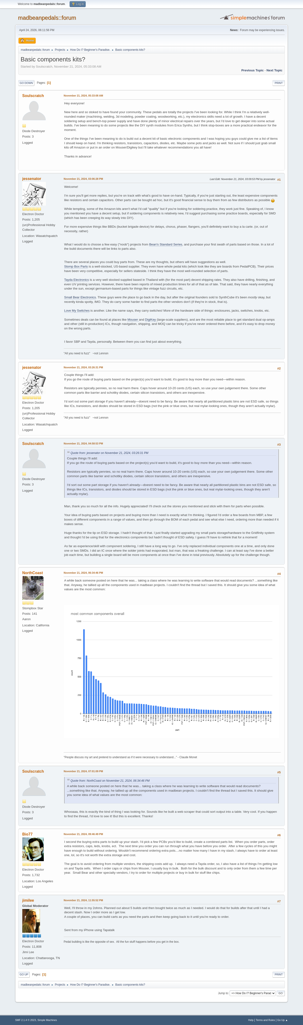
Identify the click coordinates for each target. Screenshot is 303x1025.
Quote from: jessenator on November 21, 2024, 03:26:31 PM (109, 453)
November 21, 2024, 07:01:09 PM (83, 771)
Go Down (26, 83)
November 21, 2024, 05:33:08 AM (83, 95)
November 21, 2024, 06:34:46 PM (83, 572)
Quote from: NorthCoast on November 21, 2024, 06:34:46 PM (110, 780)
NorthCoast (32, 573)
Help (251, 1020)
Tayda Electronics (76, 280)
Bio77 (27, 834)
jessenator (31, 179)
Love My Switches (76, 310)
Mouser (133, 319)
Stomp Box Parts (76, 266)
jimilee (28, 900)
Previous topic (252, 70)
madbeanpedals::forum (47, 17)
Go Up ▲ (282, 1020)
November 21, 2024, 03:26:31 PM (83, 367)
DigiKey (151, 319)
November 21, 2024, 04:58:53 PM (83, 443)
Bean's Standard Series (165, 244)
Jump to (223, 993)
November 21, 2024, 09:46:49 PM (83, 834)
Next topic (274, 70)
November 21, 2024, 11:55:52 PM (83, 900)
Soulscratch (33, 96)
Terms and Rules (265, 1020)
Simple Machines (47, 1020)
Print (279, 83)
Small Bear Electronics (80, 297)
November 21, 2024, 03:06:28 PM (83, 178)
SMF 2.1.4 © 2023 (25, 1020)
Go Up (24, 974)
